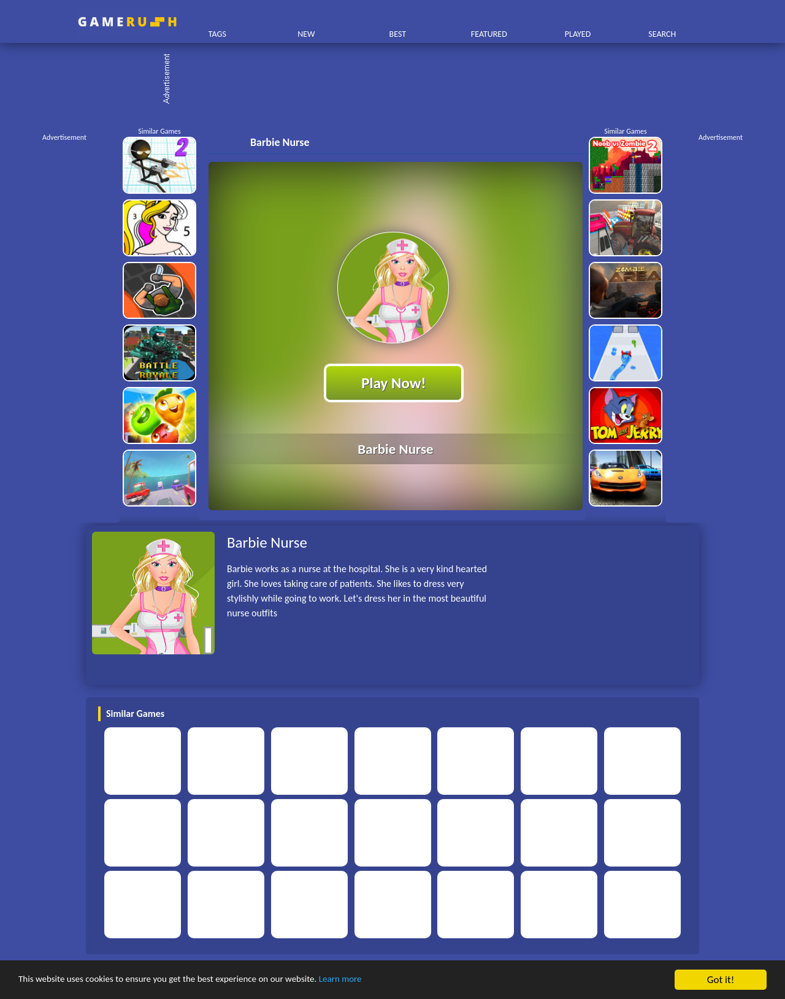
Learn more (383, 980)
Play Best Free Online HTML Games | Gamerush (127, 21)
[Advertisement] (398, 79)
